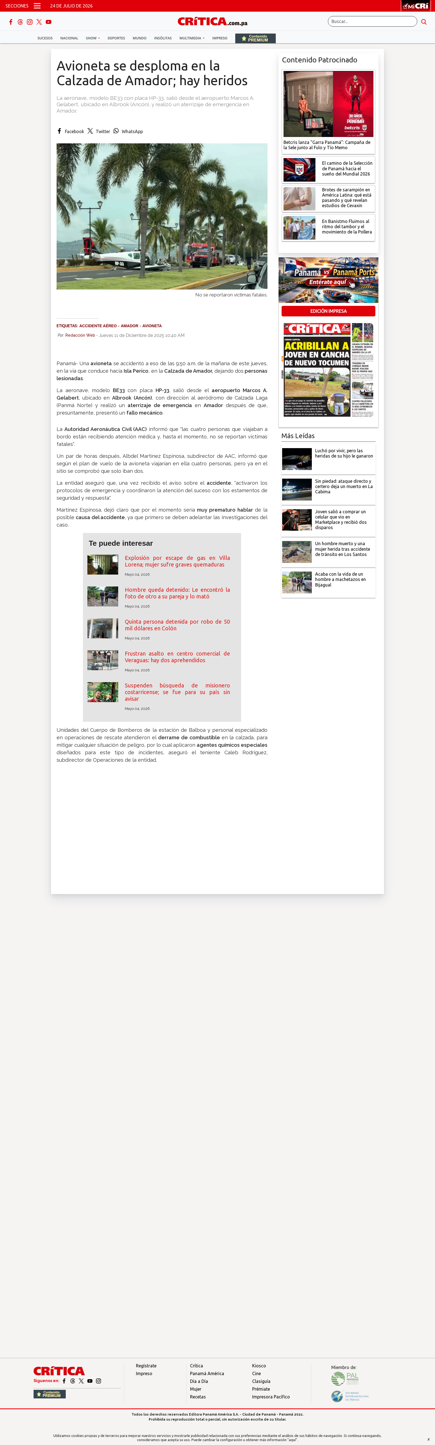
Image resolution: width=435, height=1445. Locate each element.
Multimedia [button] (190, 38)
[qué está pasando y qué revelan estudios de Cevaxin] (299, 198)
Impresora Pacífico (271, 1396)
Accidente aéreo (98, 326)
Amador (129, 326)
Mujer (195, 1388)
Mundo (139, 38)
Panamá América (207, 1373)
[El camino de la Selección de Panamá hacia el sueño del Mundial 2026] (299, 169)
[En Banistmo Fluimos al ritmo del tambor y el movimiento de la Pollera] (299, 227)
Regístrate (146, 1365)
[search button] (423, 21)
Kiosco (259, 1365)
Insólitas (163, 38)
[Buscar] (372, 21)
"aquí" (292, 1440)
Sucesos (45, 38)
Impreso (219, 38)
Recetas (198, 1396)
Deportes (116, 38)
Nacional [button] (69, 38)
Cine (256, 1373)
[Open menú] (37, 6)
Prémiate (261, 1388)
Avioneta (152, 326)
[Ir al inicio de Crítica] (215, 20)
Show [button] (91, 38)
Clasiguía (261, 1381)
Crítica (196, 1365)
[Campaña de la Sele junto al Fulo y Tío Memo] (328, 103)
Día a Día (199, 1381)
